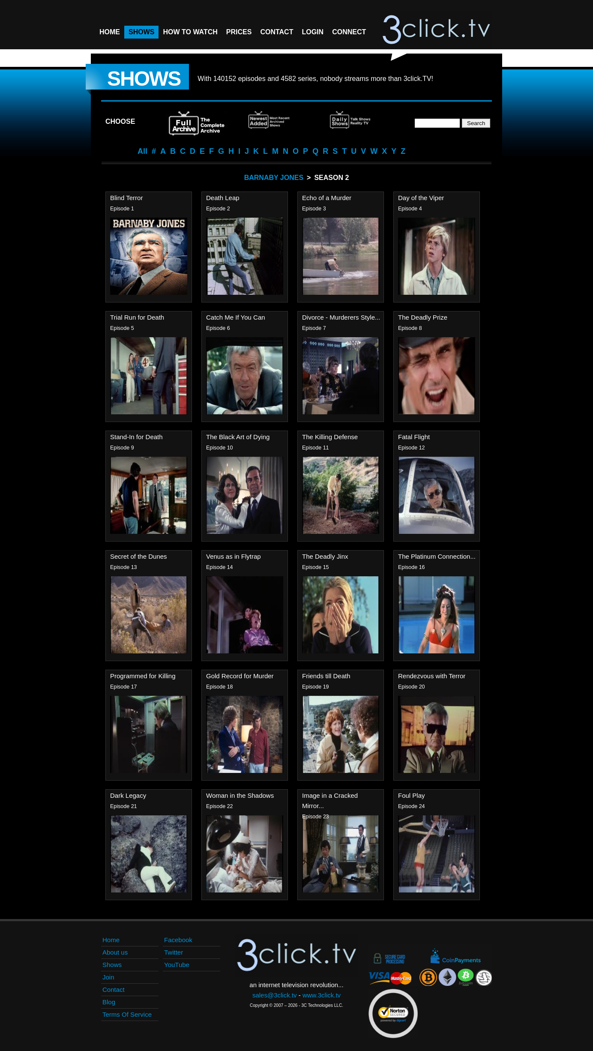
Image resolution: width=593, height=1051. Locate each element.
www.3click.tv (321, 995)
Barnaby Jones (273, 177)
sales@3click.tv (274, 995)
